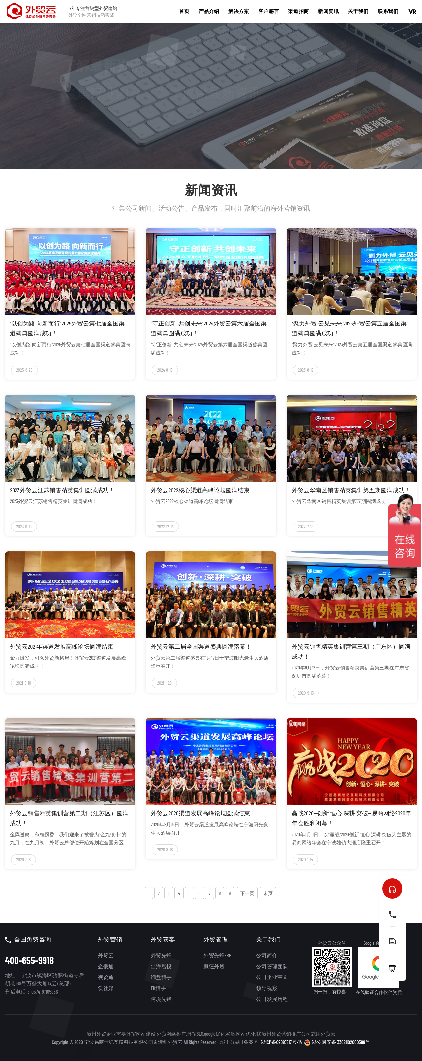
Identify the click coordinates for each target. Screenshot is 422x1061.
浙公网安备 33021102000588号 (337, 1041)
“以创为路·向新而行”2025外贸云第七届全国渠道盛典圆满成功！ (67, 328)
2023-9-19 (24, 526)
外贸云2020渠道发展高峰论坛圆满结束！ (203, 813)
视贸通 (106, 977)
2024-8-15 (164, 370)
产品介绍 (209, 11)
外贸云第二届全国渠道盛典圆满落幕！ (201, 646)
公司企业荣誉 (272, 977)
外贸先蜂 (161, 955)
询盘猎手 (161, 977)
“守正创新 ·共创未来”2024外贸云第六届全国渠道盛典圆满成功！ (209, 328)
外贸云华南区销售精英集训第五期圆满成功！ (351, 490)
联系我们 (388, 11)
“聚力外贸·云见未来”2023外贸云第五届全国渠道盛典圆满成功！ (349, 328)
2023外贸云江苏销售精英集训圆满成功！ (62, 490)
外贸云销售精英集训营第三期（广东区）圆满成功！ (351, 651)
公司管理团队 (272, 966)
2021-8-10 (23, 683)
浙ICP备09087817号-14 (281, 1042)
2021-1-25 (164, 683)
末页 (268, 893)
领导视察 (266, 988)
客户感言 (268, 11)
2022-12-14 (165, 526)
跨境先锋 (161, 999)
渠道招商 (298, 11)
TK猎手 (158, 988)
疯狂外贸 (214, 966)
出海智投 (161, 966)
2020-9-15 (306, 693)
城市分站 (230, 1042)
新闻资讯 (328, 11)
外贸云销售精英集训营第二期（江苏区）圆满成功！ (69, 818)
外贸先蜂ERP (217, 955)
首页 (184, 11)
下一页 (247, 893)
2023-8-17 (306, 370)
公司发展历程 (272, 999)
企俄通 (106, 966)
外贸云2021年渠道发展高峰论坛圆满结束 (61, 646)
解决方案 (238, 11)
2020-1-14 (305, 859)
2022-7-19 (305, 526)
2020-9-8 (23, 859)
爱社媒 (106, 988)
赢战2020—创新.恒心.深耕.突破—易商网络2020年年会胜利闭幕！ (351, 818)
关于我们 (358, 11)
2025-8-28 (24, 370)
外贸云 (106, 955)
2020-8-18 (165, 849)
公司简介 (266, 955)
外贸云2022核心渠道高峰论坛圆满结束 (200, 490)
